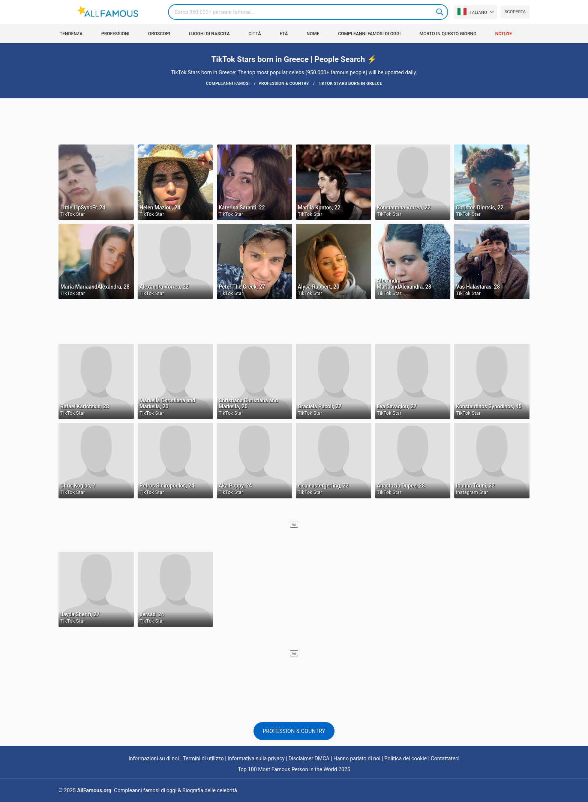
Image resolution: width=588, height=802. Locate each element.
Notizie (503, 33)
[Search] (308, 12)
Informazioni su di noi (154, 758)
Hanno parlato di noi (357, 758)
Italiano (472, 11)
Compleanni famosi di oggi (369, 33)
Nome (312, 33)
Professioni (115, 33)
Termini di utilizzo (203, 758)
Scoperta (515, 11)
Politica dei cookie (405, 758)
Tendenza (71, 33)
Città (255, 33)
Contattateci (445, 758)
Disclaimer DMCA (308, 758)
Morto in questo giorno (447, 33)
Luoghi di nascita (209, 33)
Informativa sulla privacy (256, 758)
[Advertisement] (294, 121)
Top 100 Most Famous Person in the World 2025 (294, 769)
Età (284, 33)
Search (440, 12)
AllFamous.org (94, 790)
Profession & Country (293, 731)
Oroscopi (159, 33)
